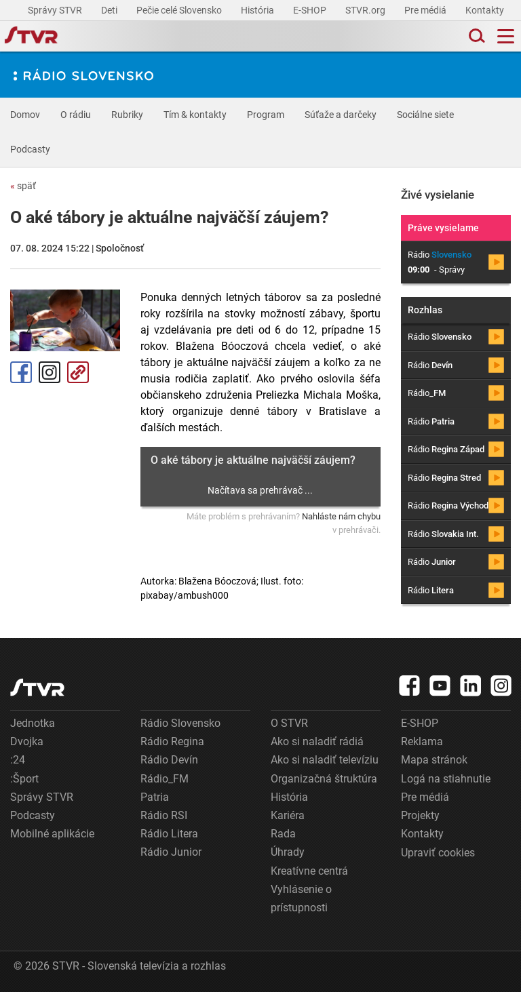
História (258, 10)
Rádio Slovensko (180, 723)
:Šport (24, 778)
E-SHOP (310, 10)
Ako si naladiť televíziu (325, 759)
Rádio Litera (169, 833)
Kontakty (484, 10)
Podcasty (30, 149)
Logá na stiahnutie (445, 778)
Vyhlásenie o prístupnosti (301, 898)
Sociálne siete (425, 114)
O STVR (289, 723)
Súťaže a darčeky (341, 114)
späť (23, 185)
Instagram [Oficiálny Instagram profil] (49, 372)
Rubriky (127, 114)
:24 (17, 759)
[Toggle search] (475, 36)
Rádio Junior (170, 852)
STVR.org (366, 10)
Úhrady (288, 852)
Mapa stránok (434, 759)
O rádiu (75, 114)
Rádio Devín (169, 759)
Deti (110, 10)
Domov (25, 114)
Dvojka (26, 741)
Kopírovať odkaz (78, 372)
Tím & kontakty (195, 114)
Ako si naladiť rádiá (317, 741)
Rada (283, 833)
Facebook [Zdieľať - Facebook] (21, 372)
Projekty (420, 815)
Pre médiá (426, 10)
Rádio (439, 337)
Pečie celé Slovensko (180, 10)
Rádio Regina (172, 741)
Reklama (422, 741)
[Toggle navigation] (505, 36)
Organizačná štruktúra (324, 778)
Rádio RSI (163, 815)
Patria (154, 797)
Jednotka (32, 723)
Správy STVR (56, 10)
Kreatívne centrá (309, 871)
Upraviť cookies (438, 852)
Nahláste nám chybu (341, 516)
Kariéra (288, 815)
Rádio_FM (164, 778)
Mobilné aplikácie (52, 833)
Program (265, 114)
